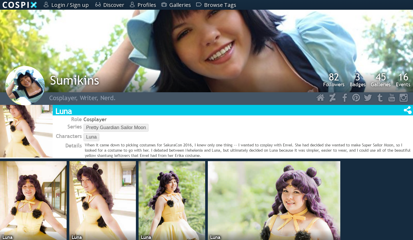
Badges (358, 79)
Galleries (381, 79)
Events (403, 79)
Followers (334, 79)
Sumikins (74, 80)
